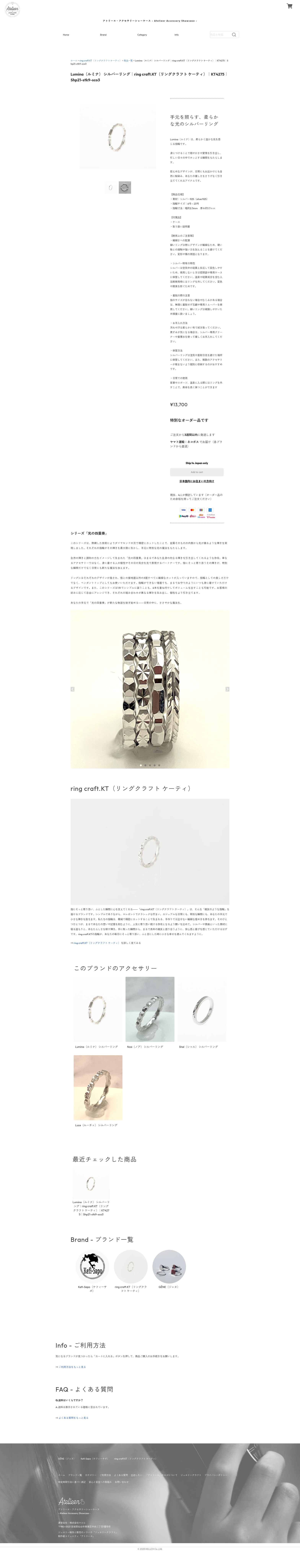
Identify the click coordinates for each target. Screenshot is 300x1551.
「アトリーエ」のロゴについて (161, 1475)
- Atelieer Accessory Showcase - (150, 20)
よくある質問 (121, 1475)
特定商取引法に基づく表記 (72, 1482)
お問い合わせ (122, 1482)
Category (142, 34)
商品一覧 (128, 60)
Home (66, 34)
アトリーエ (87, 1536)
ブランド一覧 (75, 1475)
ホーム (74, 60)
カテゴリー (90, 1475)
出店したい (136, 1475)
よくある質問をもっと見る (73, 1417)
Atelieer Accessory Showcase (74, 1513)
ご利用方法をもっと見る (72, 1366)
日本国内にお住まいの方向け (196, 481)
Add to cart (197, 472)
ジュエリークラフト (191, 1475)
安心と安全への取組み (100, 1482)
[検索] (234, 35)
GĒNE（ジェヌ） (67, 1458)
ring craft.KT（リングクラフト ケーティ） (100, 60)
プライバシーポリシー (215, 1475)
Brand (103, 34)
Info (177, 34)
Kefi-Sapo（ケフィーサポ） (95, 1458)
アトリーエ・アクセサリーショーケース (78, 1509)
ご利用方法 (105, 1475)
